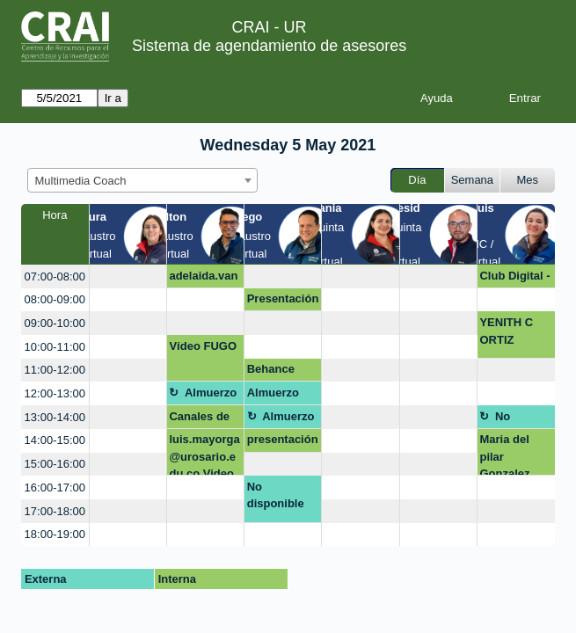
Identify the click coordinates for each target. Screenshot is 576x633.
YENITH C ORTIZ (506, 331)
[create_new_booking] (128, 276)
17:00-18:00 (55, 511)
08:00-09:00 (55, 299)
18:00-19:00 (55, 534)
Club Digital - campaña (514, 278)
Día (417, 179)
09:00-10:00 (55, 323)
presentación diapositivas (282, 442)
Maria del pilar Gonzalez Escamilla (505, 454)
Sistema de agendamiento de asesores (269, 46)
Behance (271, 368)
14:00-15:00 (55, 440)
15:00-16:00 (55, 463)
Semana (472, 179)
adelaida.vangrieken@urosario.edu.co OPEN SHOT (204, 278)
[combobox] (142, 180)
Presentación (283, 298)
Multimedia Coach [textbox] (81, 180)
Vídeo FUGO (203, 346)
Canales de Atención (199, 419)
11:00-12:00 (55, 369)
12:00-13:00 (55, 393)
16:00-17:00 (55, 487)
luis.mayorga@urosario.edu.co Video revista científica (204, 454)
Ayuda (436, 98)
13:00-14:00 (55, 417)
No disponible (523, 419)
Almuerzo (211, 392)
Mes (528, 179)
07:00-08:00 (55, 276)
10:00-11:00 (55, 346)
